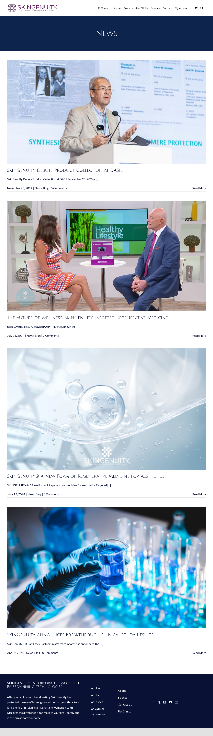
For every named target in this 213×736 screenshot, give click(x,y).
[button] (201, 8)
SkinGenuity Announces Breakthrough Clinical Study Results (80, 635)
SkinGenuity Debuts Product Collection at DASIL (65, 170)
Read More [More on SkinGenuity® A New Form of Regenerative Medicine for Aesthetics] (199, 494)
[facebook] (153, 702)
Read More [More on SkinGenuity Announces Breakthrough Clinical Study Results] (199, 652)
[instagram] (164, 702)
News (38, 188)
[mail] (176, 702)
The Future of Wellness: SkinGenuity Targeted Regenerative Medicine (87, 317)
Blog (46, 188)
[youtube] (170, 702)
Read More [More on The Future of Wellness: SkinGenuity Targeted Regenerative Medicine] (199, 335)
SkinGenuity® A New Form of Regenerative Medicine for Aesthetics (86, 476)
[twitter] (159, 702)
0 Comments (59, 188)
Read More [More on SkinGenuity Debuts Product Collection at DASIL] (199, 188)
